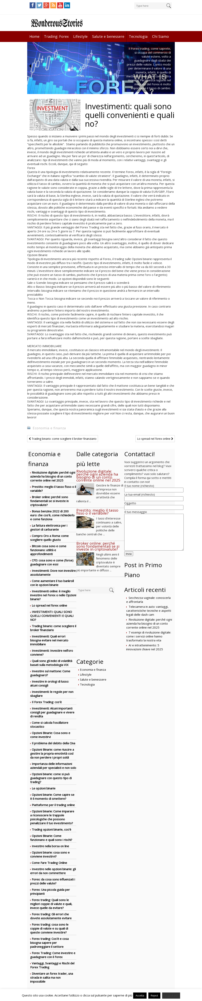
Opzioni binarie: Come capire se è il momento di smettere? (52, 797)
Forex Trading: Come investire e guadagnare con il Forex (52, 955)
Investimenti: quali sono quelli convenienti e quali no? (52, 616)
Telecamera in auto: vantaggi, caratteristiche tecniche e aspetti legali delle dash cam (148, 610)
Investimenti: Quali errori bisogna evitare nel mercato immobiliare (49, 640)
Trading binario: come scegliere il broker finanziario (62, 439)
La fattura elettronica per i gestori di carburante (48, 527)
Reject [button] (154, 995)
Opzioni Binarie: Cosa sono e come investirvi (50, 735)
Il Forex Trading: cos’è (47, 702)
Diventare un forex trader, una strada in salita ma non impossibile (51, 977)
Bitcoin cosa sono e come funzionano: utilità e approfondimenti (48, 550)
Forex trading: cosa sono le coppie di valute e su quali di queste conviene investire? (49, 928)
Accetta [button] (140, 995)
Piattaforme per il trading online (53, 805)
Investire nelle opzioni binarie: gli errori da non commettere (53, 871)
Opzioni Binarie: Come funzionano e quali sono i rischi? (51, 838)
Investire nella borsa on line (50, 846)
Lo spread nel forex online (155, 439)
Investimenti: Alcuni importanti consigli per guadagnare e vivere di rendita (52, 712)
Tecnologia (138, 36)
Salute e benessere (108, 36)
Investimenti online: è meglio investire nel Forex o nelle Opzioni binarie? (53, 595)
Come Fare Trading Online (49, 863)
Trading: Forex (56, 36)
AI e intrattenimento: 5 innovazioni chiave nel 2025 (144, 647)
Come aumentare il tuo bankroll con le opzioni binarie (52, 583)
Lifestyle (80, 36)
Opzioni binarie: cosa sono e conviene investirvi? (50, 854)
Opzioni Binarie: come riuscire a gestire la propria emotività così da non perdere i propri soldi (52, 753)
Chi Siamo (160, 36)
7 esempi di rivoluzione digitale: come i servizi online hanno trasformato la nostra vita (148, 636)
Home (34, 36)
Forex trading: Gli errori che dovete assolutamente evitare (51, 916)
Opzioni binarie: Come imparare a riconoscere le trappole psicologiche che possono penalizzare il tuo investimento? (52, 817)
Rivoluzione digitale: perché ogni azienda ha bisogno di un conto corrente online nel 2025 (52, 476)
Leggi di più (171, 995)
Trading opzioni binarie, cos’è (51, 829)
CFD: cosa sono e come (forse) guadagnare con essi (51, 562)
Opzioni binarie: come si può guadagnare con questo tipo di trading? (51, 778)
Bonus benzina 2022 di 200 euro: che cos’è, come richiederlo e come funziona (52, 515)
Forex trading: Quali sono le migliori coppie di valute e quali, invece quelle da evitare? (51, 904)
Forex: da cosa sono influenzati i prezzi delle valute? (52, 881)
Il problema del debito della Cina (53, 743)
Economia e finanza (49, 428)
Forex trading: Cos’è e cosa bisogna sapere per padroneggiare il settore (49, 943)
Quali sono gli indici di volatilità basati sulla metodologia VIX (51, 663)
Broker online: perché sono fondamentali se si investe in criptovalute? (49, 501)
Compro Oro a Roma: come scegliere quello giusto (49, 538)
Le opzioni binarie (43, 788)
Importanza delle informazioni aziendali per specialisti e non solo (53, 766)
